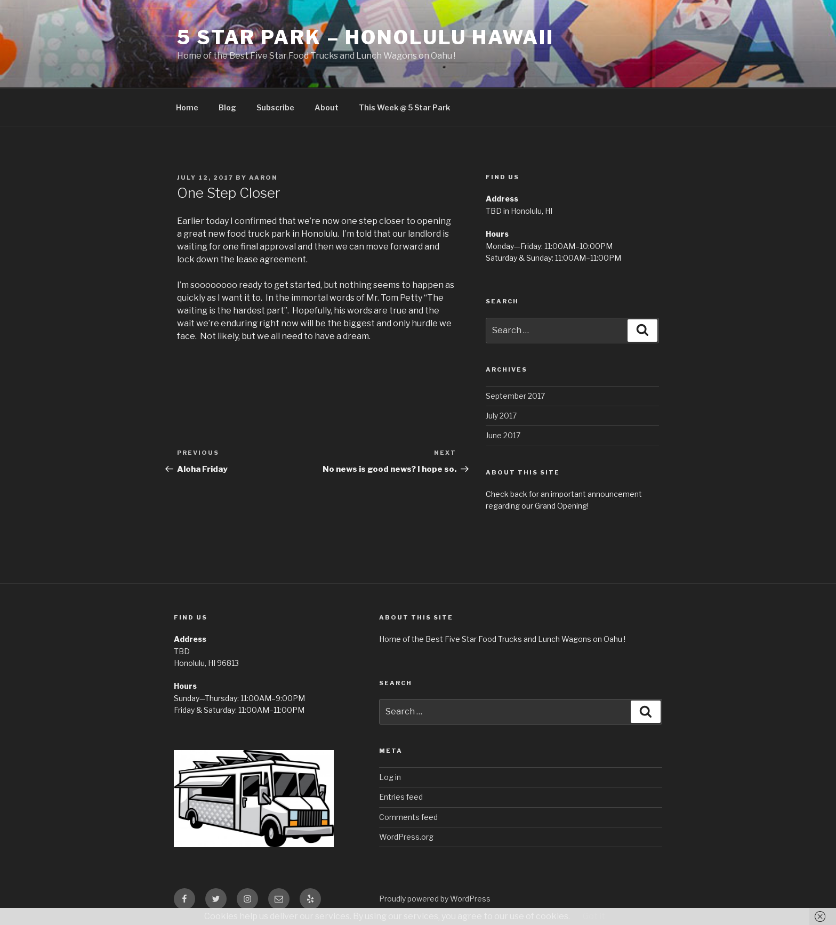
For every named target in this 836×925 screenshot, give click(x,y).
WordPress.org (406, 836)
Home (187, 107)
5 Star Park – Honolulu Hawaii (365, 37)
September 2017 (515, 395)
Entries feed (401, 796)
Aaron (263, 177)
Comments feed (408, 817)
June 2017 (503, 435)
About (327, 107)
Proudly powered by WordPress (435, 898)
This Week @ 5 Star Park (404, 107)
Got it (594, 916)
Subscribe (275, 107)
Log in (390, 777)
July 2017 (501, 415)
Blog (227, 107)
